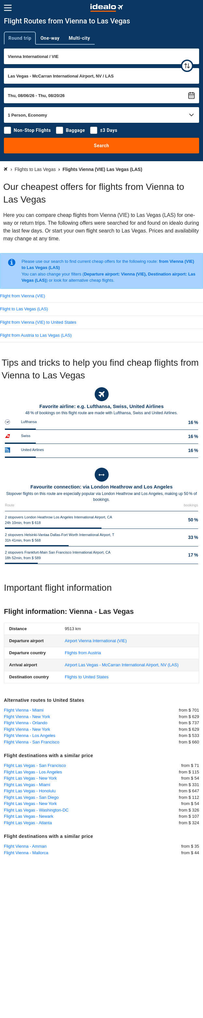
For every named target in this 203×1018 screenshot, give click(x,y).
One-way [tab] (50, 38)
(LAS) (122, 664)
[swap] (187, 66)
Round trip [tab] (19, 38)
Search (101, 145)
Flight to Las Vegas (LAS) (24, 308)
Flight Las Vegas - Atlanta (28, 822)
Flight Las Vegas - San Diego (31, 797)
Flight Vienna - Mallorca (26, 852)
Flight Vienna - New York (27, 716)
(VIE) (96, 640)
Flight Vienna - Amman (25, 846)
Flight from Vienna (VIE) (22, 295)
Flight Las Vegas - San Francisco (35, 765)
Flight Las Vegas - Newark (28, 816)
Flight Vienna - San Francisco (31, 742)
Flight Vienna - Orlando (25, 722)
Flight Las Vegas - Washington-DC (36, 810)
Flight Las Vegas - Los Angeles (33, 772)
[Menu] (7, 7)
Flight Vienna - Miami (24, 710)
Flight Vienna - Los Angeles (29, 735)
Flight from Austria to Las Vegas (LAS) (36, 335)
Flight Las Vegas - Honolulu (30, 790)
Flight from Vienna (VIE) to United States (38, 322)
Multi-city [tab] (79, 38)
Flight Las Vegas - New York (30, 778)
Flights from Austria (83, 652)
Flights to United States (86, 676)
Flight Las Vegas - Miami (27, 784)
